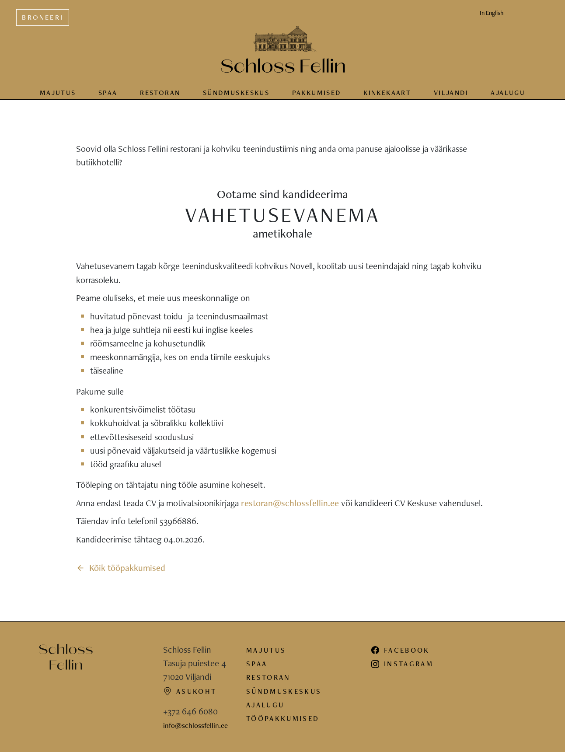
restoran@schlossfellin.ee (290, 503)
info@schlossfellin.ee (195, 725)
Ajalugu (508, 92)
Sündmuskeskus (283, 691)
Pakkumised (316, 92)
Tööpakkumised (282, 718)
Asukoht (189, 691)
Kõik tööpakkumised (121, 568)
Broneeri (42, 17)
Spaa (108, 92)
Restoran (160, 92)
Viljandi (451, 92)
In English (491, 13)
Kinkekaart (387, 92)
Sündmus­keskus (236, 92)
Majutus (58, 92)
